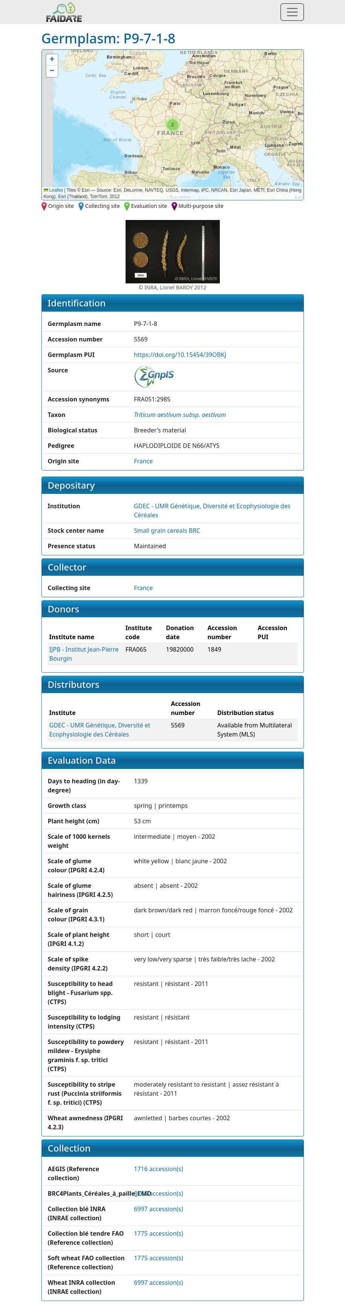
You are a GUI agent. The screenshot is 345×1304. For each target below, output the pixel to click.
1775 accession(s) (158, 1233)
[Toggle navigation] (292, 12)
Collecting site (102, 205)
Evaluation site (149, 205)
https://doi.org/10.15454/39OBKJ (180, 355)
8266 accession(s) (158, 1193)
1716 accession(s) (158, 1169)
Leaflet (53, 190)
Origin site (61, 205)
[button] (172, 124)
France (143, 461)
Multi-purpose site (201, 205)
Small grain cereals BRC (167, 530)
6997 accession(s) (158, 1209)
